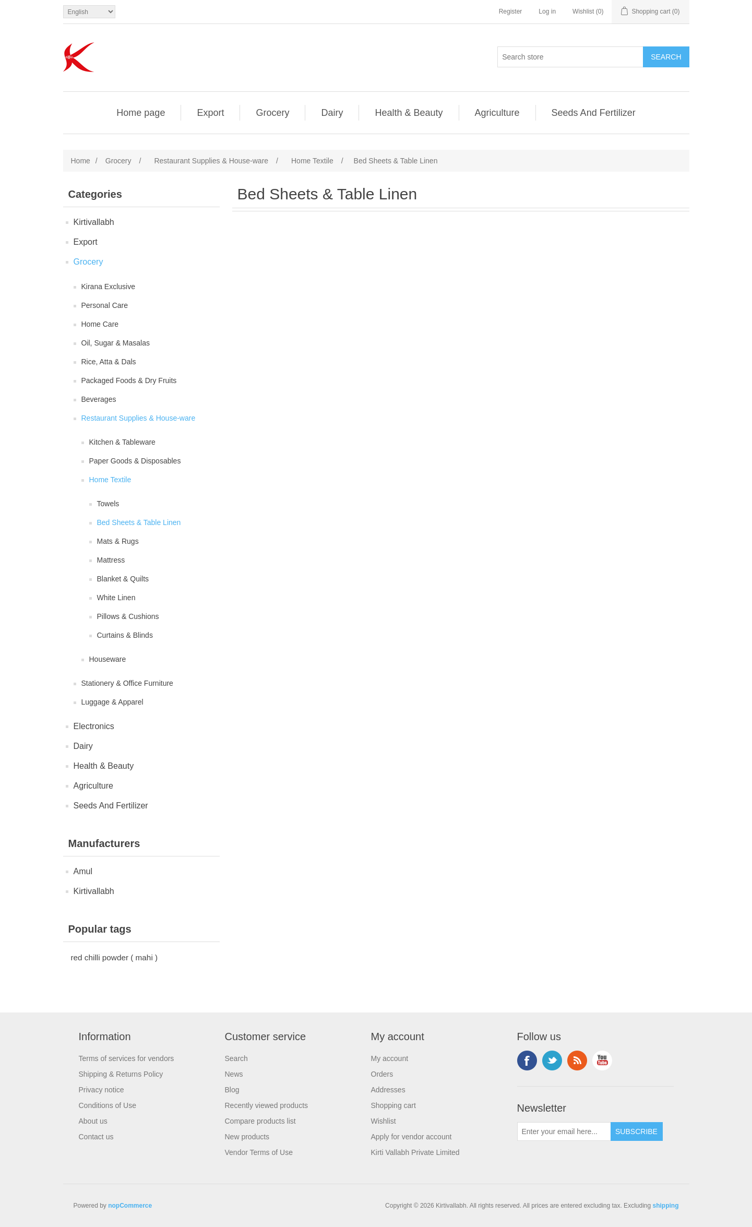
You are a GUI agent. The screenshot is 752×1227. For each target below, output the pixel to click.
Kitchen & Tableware (122, 442)
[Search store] (570, 56)
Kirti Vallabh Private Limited (415, 1152)
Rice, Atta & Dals (108, 362)
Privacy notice (101, 1090)
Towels (108, 503)
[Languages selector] (89, 11)
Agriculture (497, 113)
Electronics (94, 726)
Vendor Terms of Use (259, 1152)
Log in (547, 11)
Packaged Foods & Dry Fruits (129, 380)
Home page (140, 113)
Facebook (527, 1060)
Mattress (111, 560)
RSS (577, 1060)
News (234, 1074)
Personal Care (104, 305)
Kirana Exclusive (108, 286)
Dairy (332, 113)
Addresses (388, 1090)
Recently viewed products (266, 1105)
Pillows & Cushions (128, 616)
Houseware (107, 659)
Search (236, 1058)
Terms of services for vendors (126, 1058)
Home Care (100, 324)
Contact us (96, 1137)
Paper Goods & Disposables (135, 461)
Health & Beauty (409, 113)
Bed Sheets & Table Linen (139, 522)
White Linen (116, 597)
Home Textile (110, 479)
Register (510, 11)
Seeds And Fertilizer (594, 113)
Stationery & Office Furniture (127, 683)
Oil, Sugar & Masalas (115, 343)
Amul (83, 871)
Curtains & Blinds (125, 635)
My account (390, 1058)
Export (210, 113)
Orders (382, 1074)
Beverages (98, 399)
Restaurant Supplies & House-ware (138, 418)
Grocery (272, 113)
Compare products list (260, 1121)
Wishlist (383, 1121)
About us (93, 1121)
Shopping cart (393, 1105)
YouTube (602, 1060)
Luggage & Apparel (112, 702)
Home (80, 161)
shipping (666, 1205)
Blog (232, 1090)
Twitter (552, 1060)
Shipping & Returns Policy (121, 1074)
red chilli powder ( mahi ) (114, 957)
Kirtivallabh (94, 222)
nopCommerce (130, 1205)
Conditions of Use (108, 1105)
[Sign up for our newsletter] (564, 1131)
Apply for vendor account (411, 1137)
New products (247, 1137)
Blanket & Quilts (123, 579)
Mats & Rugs (118, 541)
